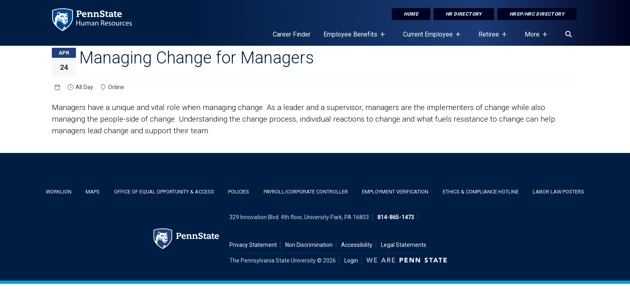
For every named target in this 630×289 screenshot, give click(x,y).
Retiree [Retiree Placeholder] (490, 38)
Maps (93, 192)
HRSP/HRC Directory (537, 14)
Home (411, 14)
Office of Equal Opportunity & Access (164, 192)
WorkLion (59, 192)
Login (351, 260)
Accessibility (356, 245)
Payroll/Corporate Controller (306, 192)
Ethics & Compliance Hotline (481, 192)
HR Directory (464, 14)
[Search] (568, 34)
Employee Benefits (352, 38)
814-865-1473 (395, 217)
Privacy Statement (253, 245)
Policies (238, 192)
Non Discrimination (309, 245)
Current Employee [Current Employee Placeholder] (429, 38)
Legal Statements (403, 245)
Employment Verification (395, 192)
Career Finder (292, 34)
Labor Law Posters (558, 192)
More (533, 38)
